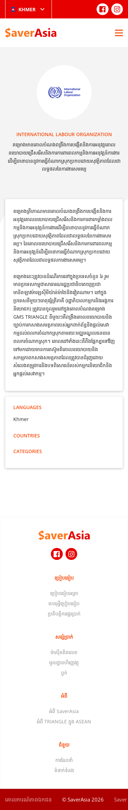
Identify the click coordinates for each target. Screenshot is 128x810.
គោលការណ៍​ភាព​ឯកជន (28, 799)
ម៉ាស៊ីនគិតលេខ (64, 652)
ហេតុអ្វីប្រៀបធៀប (64, 603)
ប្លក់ (64, 672)
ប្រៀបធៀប (64, 578)
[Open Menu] (119, 32)
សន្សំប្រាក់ (64, 637)
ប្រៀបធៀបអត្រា (64, 593)
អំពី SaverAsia (64, 711)
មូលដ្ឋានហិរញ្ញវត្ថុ (64, 662)
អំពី (64, 696)
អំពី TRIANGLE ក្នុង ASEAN (64, 721)
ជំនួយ (64, 744)
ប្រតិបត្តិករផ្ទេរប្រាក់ (64, 613)
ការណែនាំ (64, 760)
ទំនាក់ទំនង (64, 770)
